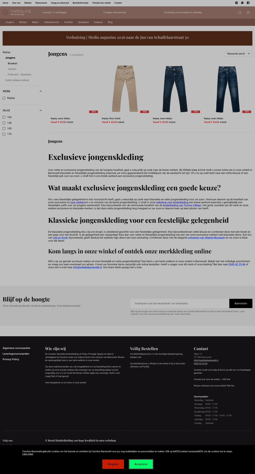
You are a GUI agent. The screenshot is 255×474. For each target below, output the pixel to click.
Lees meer (27, 454)
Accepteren (141, 464)
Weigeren (113, 464)
